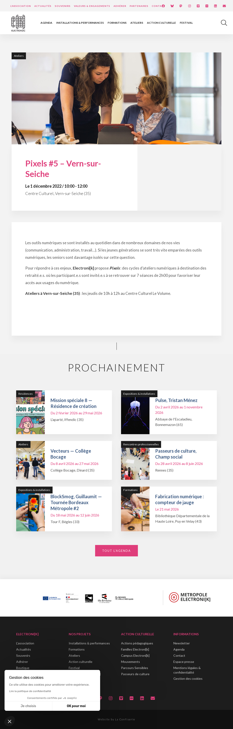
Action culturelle (161, 22)
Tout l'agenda (116, 551)
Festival (186, 22)
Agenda (46, 22)
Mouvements (130, 662)
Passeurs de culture (135, 674)
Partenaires (139, 6)
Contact (158, 6)
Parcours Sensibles (134, 668)
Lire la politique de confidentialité (30, 691)
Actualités (42, 6)
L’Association (20, 6)
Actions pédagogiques (137, 643)
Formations (117, 22)
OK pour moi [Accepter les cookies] (76, 706)
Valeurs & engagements (92, 6)
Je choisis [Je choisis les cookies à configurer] (28, 706)
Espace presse (183, 662)
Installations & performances (80, 22)
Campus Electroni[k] (135, 655)
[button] (9, 721)
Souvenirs (63, 6)
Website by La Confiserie (116, 719)
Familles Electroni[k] (135, 649)
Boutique (22, 668)
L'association (25, 643)
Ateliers (136, 22)
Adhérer (120, 6)
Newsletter (181, 643)
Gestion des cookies (188, 678)
